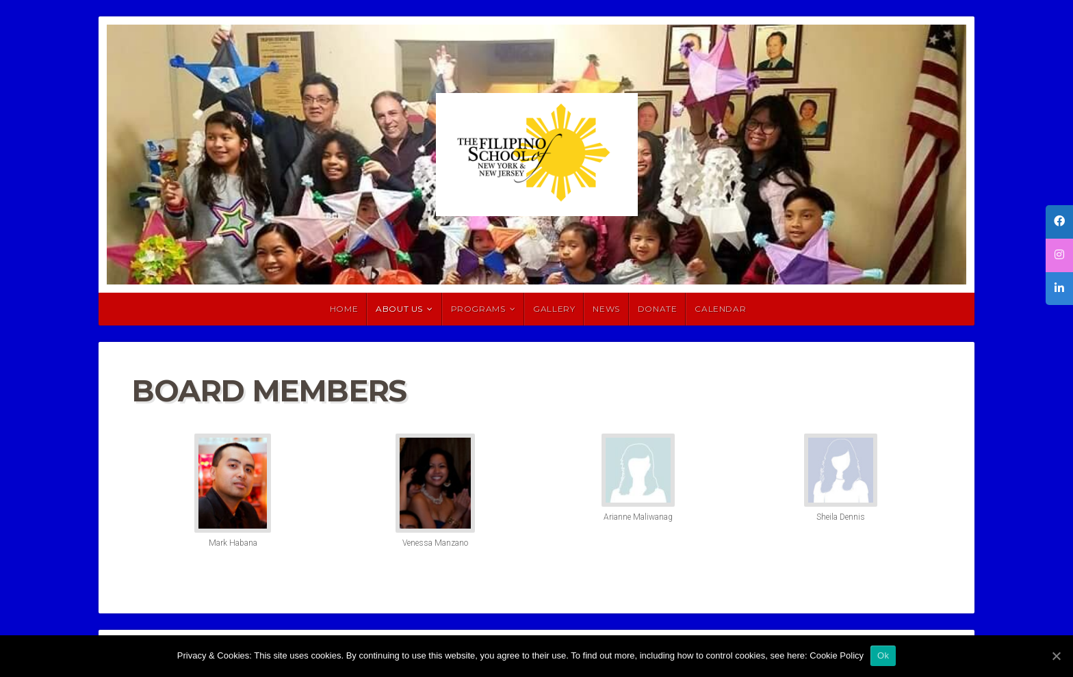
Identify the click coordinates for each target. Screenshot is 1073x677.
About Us (399, 309)
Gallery (554, 309)
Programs (478, 309)
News (606, 309)
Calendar (720, 309)
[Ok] (1056, 656)
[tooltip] (1059, 222)
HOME (344, 309)
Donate (657, 309)
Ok (883, 655)
